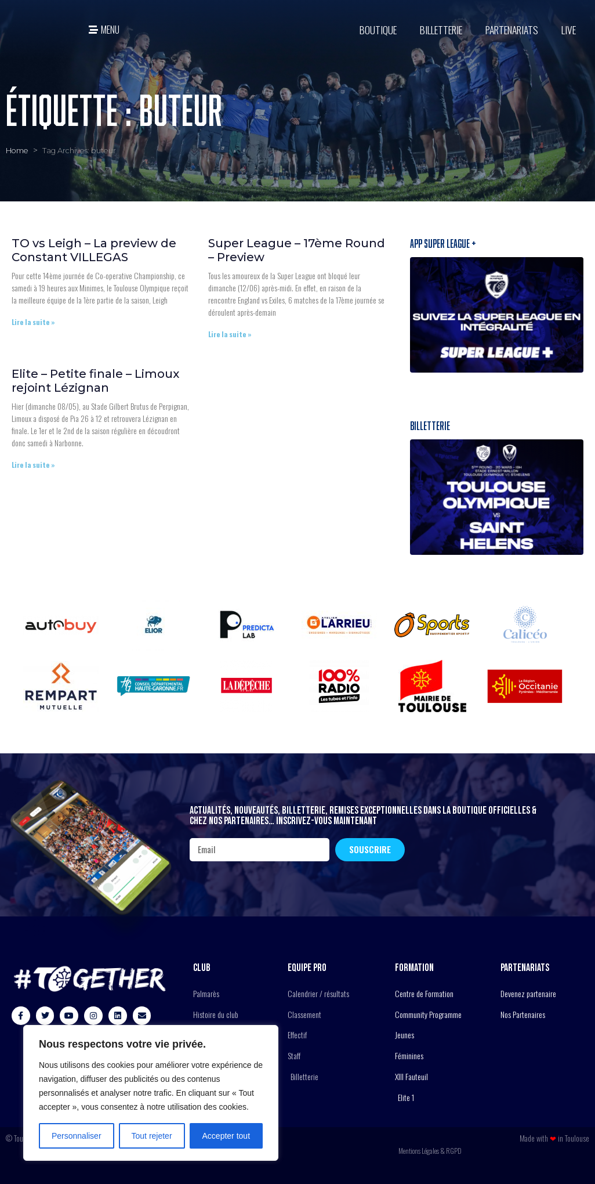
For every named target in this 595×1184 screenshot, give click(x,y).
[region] (150, 1093)
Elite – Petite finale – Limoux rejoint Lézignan (95, 381)
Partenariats (511, 29)
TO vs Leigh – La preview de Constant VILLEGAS (94, 250)
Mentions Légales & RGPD (430, 1151)
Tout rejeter (152, 1135)
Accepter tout (226, 1135)
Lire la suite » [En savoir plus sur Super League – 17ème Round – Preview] (230, 334)
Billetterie (441, 29)
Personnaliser (76, 1135)
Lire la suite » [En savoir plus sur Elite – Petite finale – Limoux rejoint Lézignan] (33, 465)
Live (568, 29)
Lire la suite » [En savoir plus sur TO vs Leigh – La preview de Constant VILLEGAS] (33, 322)
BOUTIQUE (378, 29)
